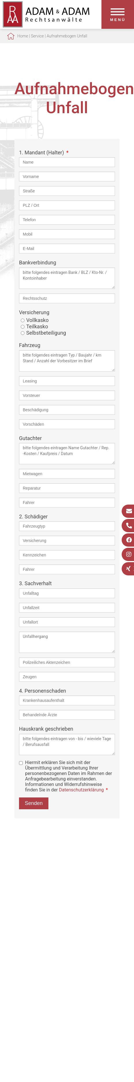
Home (22, 36)
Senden (34, 803)
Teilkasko (37, 326)
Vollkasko (37, 320)
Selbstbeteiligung (46, 333)
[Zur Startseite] (46, 25)
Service (37, 36)
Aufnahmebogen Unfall (67, 36)
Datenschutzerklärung (81, 790)
